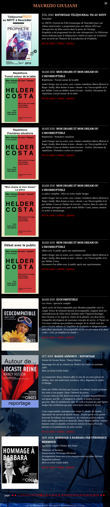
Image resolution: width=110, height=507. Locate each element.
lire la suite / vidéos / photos (58, 43)
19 (65, 495)
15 (53, 495)
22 (74, 495)
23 (77, 495)
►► (102, 495)
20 (68, 495)
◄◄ (14, 495)
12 (44, 495)
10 (37, 495)
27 (91, 495)
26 (87, 495)
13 (47, 495)
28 (94, 495)
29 (97, 495)
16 (56, 495)
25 (84, 495)
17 (59, 495)
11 (41, 495)
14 (50, 495)
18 (62, 495)
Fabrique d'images (77, 505)
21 (71, 495)
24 (81, 495)
